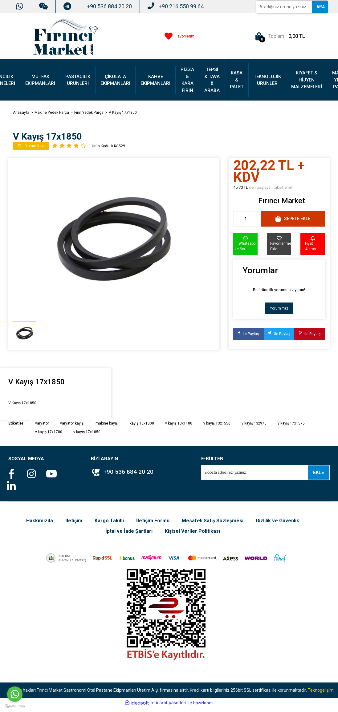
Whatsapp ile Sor (245, 243)
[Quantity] (245, 219)
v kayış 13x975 (254, 423)
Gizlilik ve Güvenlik (277, 521)
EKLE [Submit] (318, 472)
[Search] (284, 7)
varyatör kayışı (72, 423)
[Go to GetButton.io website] (15, 706)
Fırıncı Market (281, 200)
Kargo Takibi (109, 521)
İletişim (73, 521)
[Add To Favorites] (279, 244)
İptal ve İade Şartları (129, 531)
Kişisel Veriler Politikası (192, 531)
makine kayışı (107, 423)
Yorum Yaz (279, 308)
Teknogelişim (321, 690)
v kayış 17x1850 (86, 432)
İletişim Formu (152, 521)
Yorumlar (260, 270)
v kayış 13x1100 (178, 423)
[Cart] (279, 36)
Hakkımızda (39, 521)
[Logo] (65, 36)
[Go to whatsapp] (14, 694)
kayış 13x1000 (142, 423)
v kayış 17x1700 (48, 432)
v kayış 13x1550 (216, 423)
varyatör (42, 423)
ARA (320, 6)
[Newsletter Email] (265, 472)
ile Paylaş (248, 334)
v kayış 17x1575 (291, 423)
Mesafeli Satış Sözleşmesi (212, 521)
